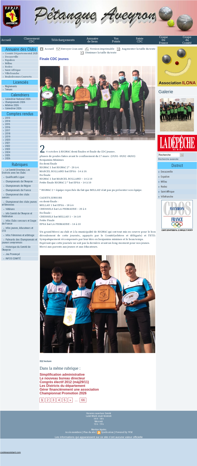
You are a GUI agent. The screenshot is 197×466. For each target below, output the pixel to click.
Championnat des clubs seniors (15, 196)
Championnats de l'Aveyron (17, 181)
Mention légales (98, 429)
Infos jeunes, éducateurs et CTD (17, 229)
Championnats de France (16, 190)
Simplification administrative (62, 374)
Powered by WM (123, 432)
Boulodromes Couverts (16, 76)
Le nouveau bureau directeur (62, 378)
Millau (6, 63)
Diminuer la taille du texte (98, 52)
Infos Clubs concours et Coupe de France (19, 222)
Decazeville (9, 56)
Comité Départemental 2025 (19, 53)
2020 (5, 139)
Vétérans (8, 209)
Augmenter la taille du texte (136, 48)
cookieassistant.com (10, 452)
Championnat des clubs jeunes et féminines (19, 203)
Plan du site (89, 432)
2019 (5, 136)
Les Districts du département (62, 386)
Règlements (9, 86)
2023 (5, 149)
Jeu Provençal (11, 254)
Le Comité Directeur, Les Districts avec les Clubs (16, 171)
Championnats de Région (16, 185)
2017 (5, 130)
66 (83, 400)
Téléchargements (63, 40)
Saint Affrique (11, 70)
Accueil (6, 40)
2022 (5, 146)
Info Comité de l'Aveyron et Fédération (17, 215)
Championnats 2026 (13, 102)
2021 (5, 142)
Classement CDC (32, 40)
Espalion (8, 60)
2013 (5, 117)
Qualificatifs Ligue (13, 177)
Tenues (6, 89)
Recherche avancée (168, 159)
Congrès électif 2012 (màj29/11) (64, 382)
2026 (5, 158)
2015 (5, 124)
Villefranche (10, 73)
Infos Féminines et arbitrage (18, 235)
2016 (5, 127)
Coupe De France (163, 40)
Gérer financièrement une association (69, 389)
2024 (5, 152)
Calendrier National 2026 (15, 99)
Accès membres (73, 432)
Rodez (6, 66)
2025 (5, 155)
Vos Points (116, 40)
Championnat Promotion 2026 (63, 393)
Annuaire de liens (92, 40)
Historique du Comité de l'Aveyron (16, 248)
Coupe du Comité (187, 40)
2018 (5, 133)
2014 (5, 121)
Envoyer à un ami (69, 48)
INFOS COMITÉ (11, 258)
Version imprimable (99, 48)
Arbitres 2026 (10, 105)
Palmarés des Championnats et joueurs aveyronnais (19, 241)
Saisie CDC (139, 40)
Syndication (107, 432)
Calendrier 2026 (11, 108)
